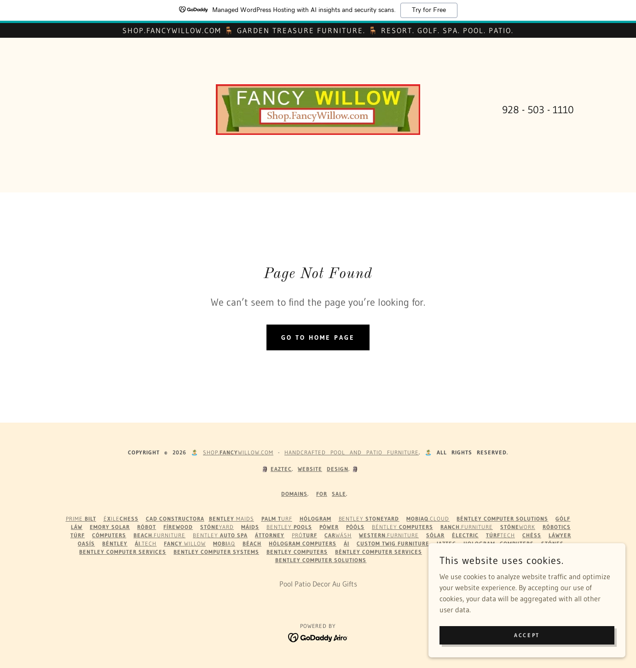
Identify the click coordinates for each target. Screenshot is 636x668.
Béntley (402, 526)
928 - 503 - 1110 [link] (538, 110)
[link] (318, 108)
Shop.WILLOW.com (238, 452)
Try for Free (429, 10)
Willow (185, 543)
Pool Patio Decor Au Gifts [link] (318, 583)
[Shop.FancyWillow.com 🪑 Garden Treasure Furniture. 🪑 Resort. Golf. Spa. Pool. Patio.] (318, 30)
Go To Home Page (318, 337)
